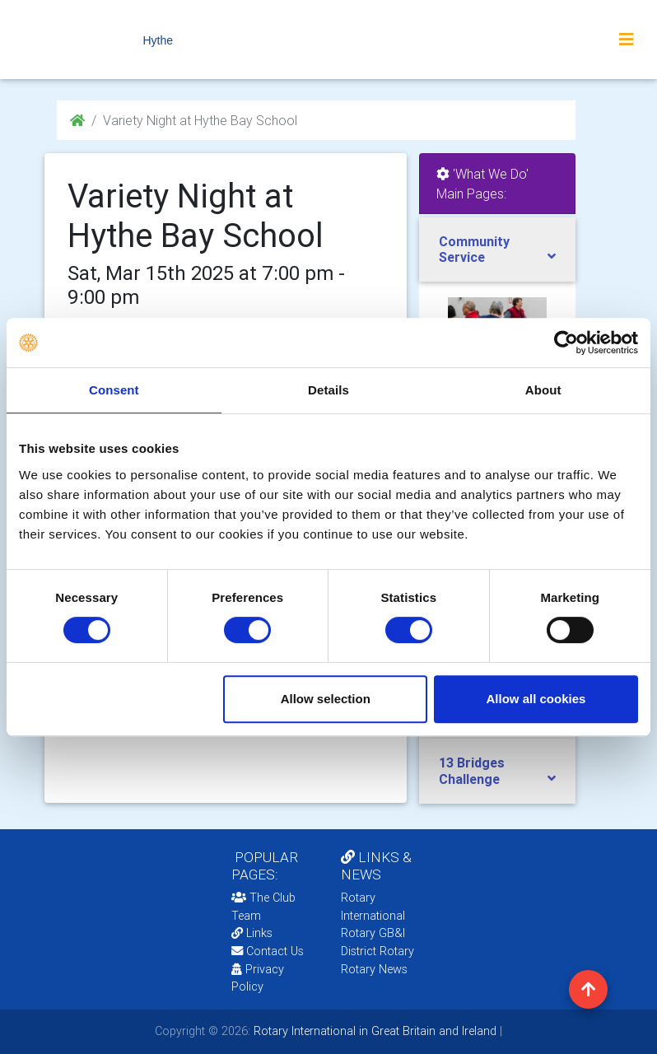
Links (252, 933)
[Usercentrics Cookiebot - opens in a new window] (566, 342)
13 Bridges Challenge (472, 770)
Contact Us (267, 951)
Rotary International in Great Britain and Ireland (373, 1031)
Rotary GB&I (373, 933)
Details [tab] (328, 390)
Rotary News (374, 969)
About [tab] (543, 390)
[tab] (497, 249)
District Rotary (377, 951)
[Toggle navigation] (626, 39)
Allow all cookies (535, 699)
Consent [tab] (114, 390)
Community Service (474, 249)
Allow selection (325, 699)
